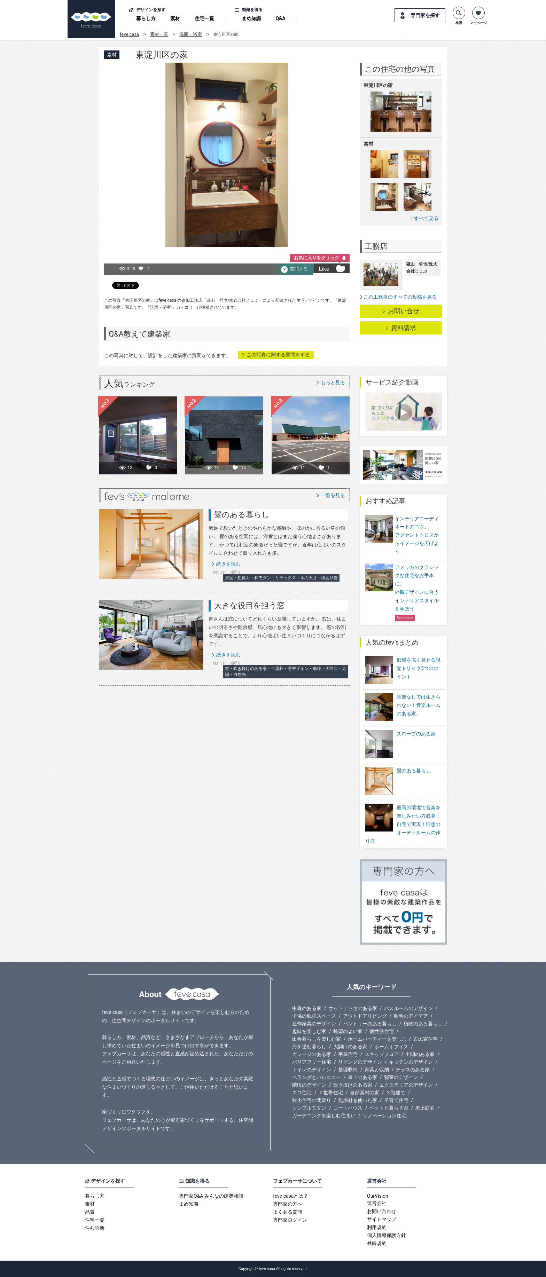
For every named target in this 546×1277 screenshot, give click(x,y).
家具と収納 (377, 1069)
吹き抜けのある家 (352, 1085)
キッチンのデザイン (411, 1062)
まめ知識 (251, 18)
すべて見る (426, 218)
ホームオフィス (391, 1046)
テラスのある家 (413, 1069)
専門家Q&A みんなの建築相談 (211, 1196)
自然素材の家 (364, 1092)
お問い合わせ (381, 1211)
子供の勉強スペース (314, 1016)
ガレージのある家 (311, 1054)
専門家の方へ (287, 1204)
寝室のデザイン (401, 1077)
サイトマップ (381, 1219)
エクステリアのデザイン (406, 1085)
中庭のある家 (306, 1008)
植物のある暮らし (423, 1023)
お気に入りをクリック (316, 257)
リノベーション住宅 (384, 1115)
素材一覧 (159, 34)
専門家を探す (425, 15)
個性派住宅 (381, 1031)
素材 (175, 18)
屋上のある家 (362, 1077)
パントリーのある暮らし (370, 1023)
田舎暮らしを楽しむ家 (316, 1039)
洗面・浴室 (190, 34)
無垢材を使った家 (357, 1100)
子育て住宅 (396, 1100)
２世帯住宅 (331, 1092)
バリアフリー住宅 (311, 1062)
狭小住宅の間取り (311, 1100)
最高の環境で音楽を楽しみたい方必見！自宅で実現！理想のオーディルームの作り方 (402, 824)
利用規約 (377, 1227)
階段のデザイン (309, 1085)
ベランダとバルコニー (316, 1077)
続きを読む (228, 564)
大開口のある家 (350, 1046)
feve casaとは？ (290, 1196)
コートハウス (347, 1108)
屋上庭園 (425, 1108)
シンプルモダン (309, 1108)
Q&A (281, 18)
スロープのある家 (400, 744)
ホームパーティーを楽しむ (377, 1039)
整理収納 (348, 1069)
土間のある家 (420, 1054)
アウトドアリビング (365, 1016)
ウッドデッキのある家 (352, 1008)
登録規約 (377, 1243)
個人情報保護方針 (386, 1235)
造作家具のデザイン (314, 1023)
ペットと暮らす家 (388, 1108)
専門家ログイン (290, 1220)
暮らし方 (146, 18)
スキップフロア (382, 1054)
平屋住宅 (348, 1054)
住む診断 (94, 1228)
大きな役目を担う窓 (249, 605)
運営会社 (377, 1203)
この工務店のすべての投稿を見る (400, 297)
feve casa (129, 34)
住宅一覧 (204, 18)
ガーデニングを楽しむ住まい (324, 1115)
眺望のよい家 (347, 1031)
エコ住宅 (302, 1092)
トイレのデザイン (311, 1069)
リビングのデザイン (360, 1062)
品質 (90, 1212)
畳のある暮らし (242, 514)
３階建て (395, 1092)
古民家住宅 (425, 1039)
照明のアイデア (411, 1016)
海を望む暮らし (309, 1046)
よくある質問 (287, 1212)
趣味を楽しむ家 (309, 1031)
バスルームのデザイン (408, 1008)
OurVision (377, 1196)
